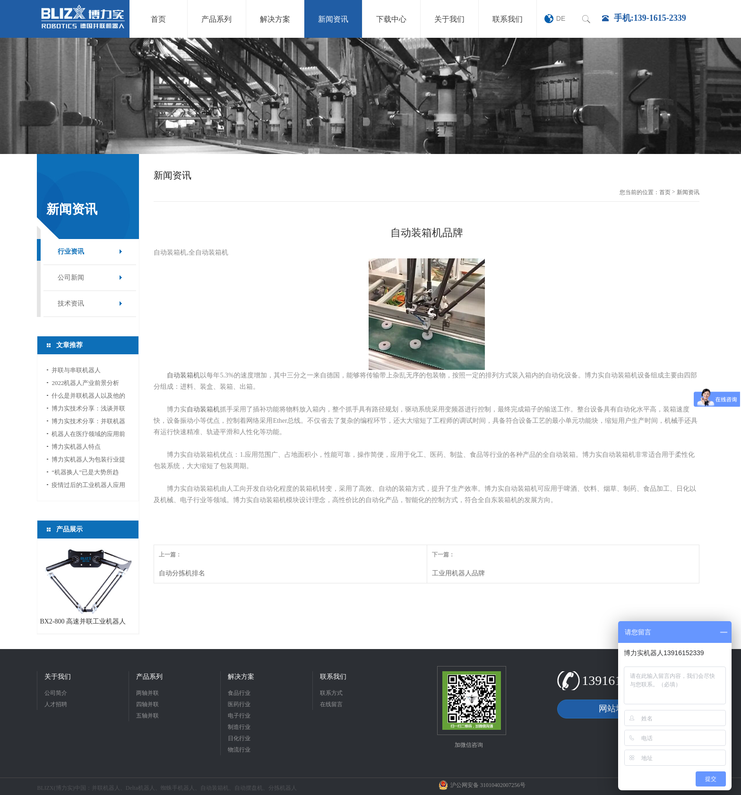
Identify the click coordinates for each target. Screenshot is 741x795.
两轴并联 (147, 693)
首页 (665, 192)
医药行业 (239, 704)
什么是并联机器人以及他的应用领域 (88, 397)
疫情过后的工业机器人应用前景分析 (88, 486)
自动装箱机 (183, 375)
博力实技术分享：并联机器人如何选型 (88, 422)
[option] (370, 96)
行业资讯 (71, 251)
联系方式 (331, 693)
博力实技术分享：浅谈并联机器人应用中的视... (88, 410)
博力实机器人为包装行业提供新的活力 (88, 461)
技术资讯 (71, 303)
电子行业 (239, 715)
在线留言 (331, 704)
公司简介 (55, 693)
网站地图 (616, 708)
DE (560, 18)
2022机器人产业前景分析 (85, 382)
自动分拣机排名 (182, 573)
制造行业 (239, 727)
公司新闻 (71, 277)
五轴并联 (147, 715)
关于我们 (57, 676)
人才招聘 (55, 704)
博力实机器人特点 (76, 446)
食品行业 (239, 693)
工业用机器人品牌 (458, 573)
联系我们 (333, 676)
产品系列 (149, 676)
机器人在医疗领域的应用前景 (88, 435)
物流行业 (239, 749)
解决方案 (241, 676)
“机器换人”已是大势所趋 (85, 472)
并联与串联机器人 (76, 370)
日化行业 (239, 738)
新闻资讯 (688, 192)
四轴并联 (147, 704)
